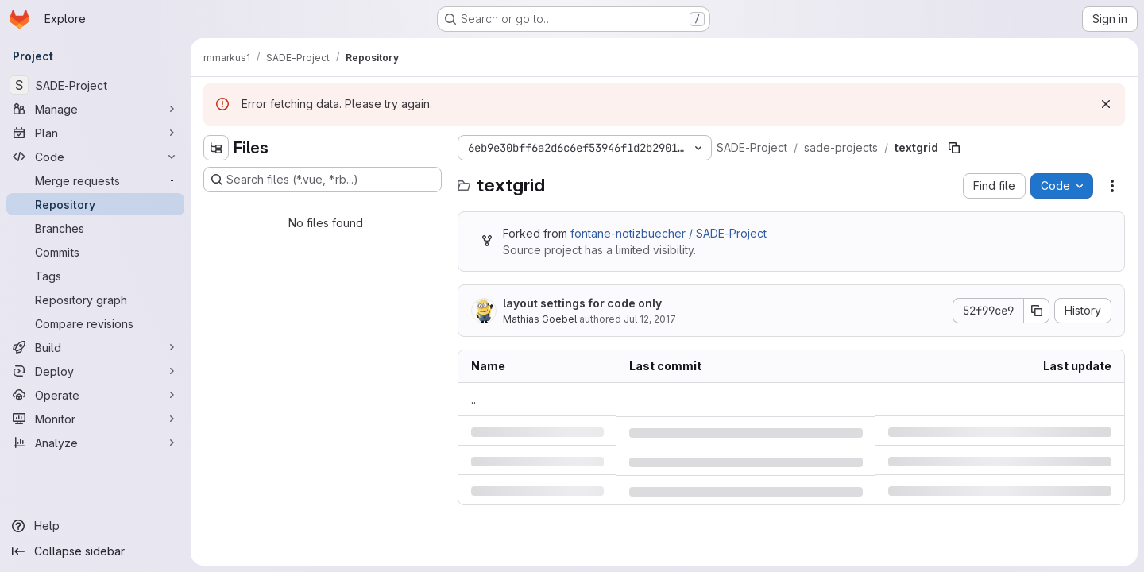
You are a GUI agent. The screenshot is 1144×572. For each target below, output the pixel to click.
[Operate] (95, 395)
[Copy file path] (954, 147)
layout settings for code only (582, 303)
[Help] (95, 526)
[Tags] (95, 276)
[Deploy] (95, 371)
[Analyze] (95, 442)
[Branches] (95, 228)
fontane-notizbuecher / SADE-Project (668, 233)
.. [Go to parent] (473, 399)
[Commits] (95, 252)
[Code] (95, 156)
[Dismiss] (1105, 104)
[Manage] (95, 109)
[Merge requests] (95, 180)
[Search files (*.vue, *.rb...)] (322, 179)
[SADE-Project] (95, 85)
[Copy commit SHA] (1036, 310)
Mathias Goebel (540, 319)
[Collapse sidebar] (95, 551)
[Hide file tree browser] (216, 147)
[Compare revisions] (95, 323)
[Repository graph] (95, 299)
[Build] (95, 347)
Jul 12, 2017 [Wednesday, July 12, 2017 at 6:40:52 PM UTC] (650, 319)
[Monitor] (95, 419)
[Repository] (95, 204)
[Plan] (95, 133)
